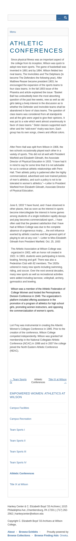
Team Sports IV (18, 462)
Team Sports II (18, 440)
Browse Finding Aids (47, 535)
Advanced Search (59, 18)
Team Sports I (17, 429)
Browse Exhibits (28, 531)
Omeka (64, 535)
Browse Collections (19, 535)
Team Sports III (18, 451)
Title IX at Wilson (19, 484)
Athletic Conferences (22, 473)
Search (65, 18)
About (11, 531)
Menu (13, 32)
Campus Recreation (20, 418)
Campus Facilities (19, 408)
